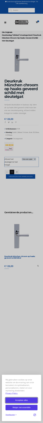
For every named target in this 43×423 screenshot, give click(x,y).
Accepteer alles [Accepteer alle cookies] (21, 400)
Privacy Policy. (12, 393)
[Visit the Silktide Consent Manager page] (34, 415)
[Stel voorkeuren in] (11, 415)
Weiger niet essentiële (21, 407)
